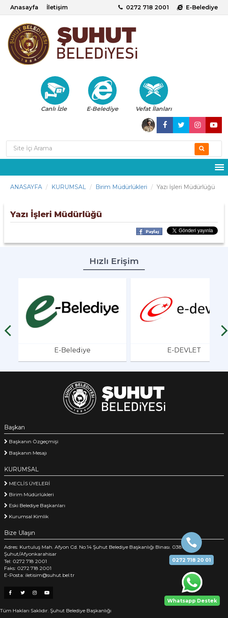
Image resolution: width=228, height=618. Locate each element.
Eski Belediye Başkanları (34, 505)
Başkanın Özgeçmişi (31, 441)
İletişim (57, 7)
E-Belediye (197, 7)
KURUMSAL (68, 187)
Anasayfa (24, 7)
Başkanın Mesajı (25, 453)
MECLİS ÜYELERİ (27, 483)
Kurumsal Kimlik (26, 516)
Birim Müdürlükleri (121, 187)
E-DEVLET (184, 350)
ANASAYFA (26, 187)
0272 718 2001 (143, 7)
